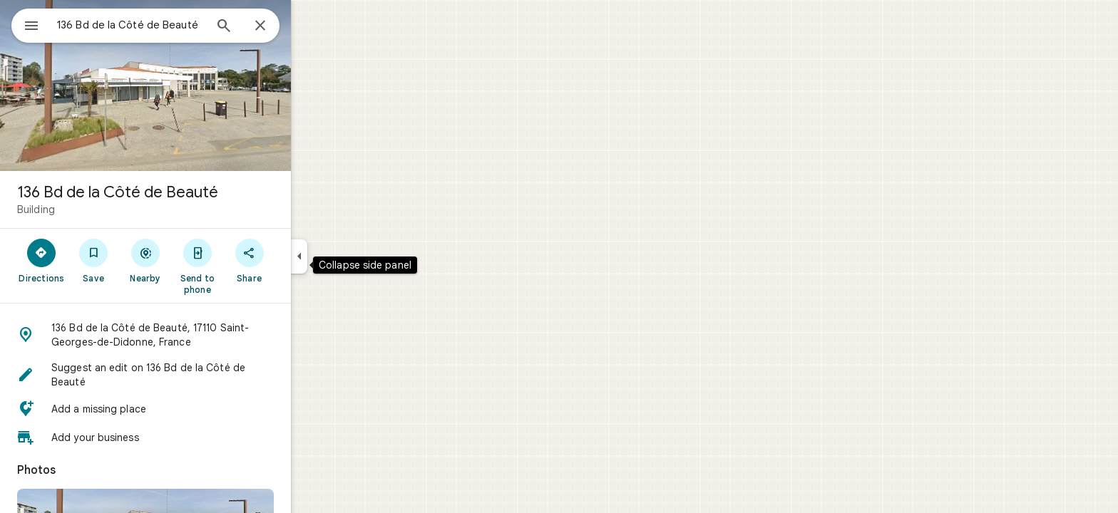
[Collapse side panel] (350, 256)
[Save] (145, 260)
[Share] (301, 260)
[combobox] (167, 24)
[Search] (275, 27)
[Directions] (93, 260)
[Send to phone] (248, 266)
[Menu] (25, 24)
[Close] (311, 26)
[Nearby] (197, 260)
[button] (196, 335)
